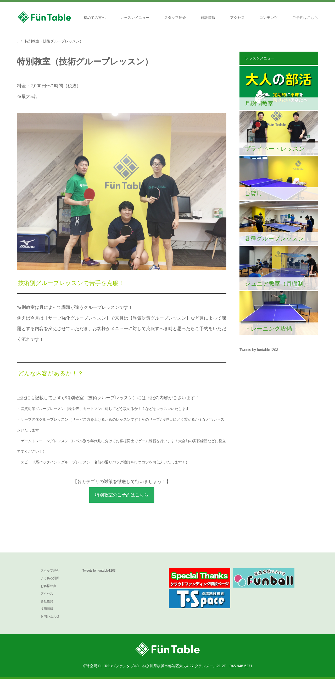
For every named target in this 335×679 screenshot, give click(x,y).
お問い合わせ (50, 616)
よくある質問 (50, 578)
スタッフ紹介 (175, 17)
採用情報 (47, 609)
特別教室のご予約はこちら (121, 494)
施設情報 (208, 17)
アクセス (237, 17)
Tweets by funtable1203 (258, 350)
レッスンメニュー (134, 17)
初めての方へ (94, 17)
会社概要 (47, 601)
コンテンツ (268, 17)
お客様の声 (48, 586)
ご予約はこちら (305, 17)
